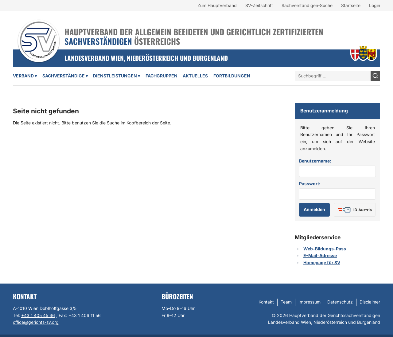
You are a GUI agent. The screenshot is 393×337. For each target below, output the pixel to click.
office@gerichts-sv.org (36, 322)
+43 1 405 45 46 (38, 315)
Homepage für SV (321, 262)
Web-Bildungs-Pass (324, 248)
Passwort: (310, 183)
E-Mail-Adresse (320, 255)
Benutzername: (315, 160)
